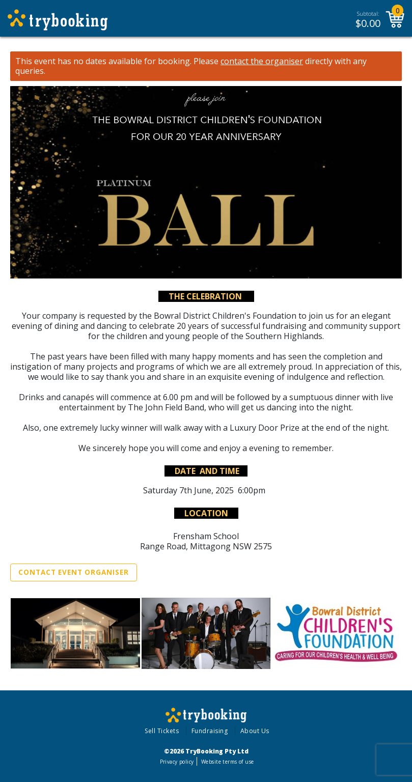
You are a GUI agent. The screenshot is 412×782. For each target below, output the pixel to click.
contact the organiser (262, 61)
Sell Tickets (162, 731)
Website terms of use (227, 761)
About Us (254, 731)
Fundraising (209, 731)
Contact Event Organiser (73, 572)
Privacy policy (177, 761)
